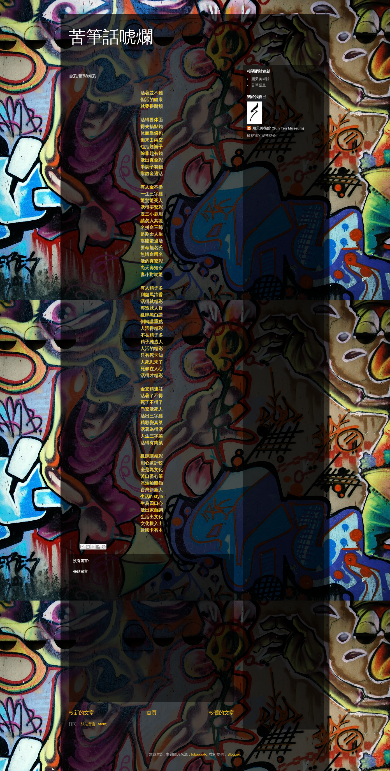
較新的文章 (81, 712)
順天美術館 (260, 79)
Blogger (233, 754)
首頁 (152, 712)
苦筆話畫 (258, 85)
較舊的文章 (221, 712)
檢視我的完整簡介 (261, 135)
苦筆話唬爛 (111, 36)
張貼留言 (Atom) (94, 724)
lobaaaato (199, 754)
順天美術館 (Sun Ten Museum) (278, 128)
